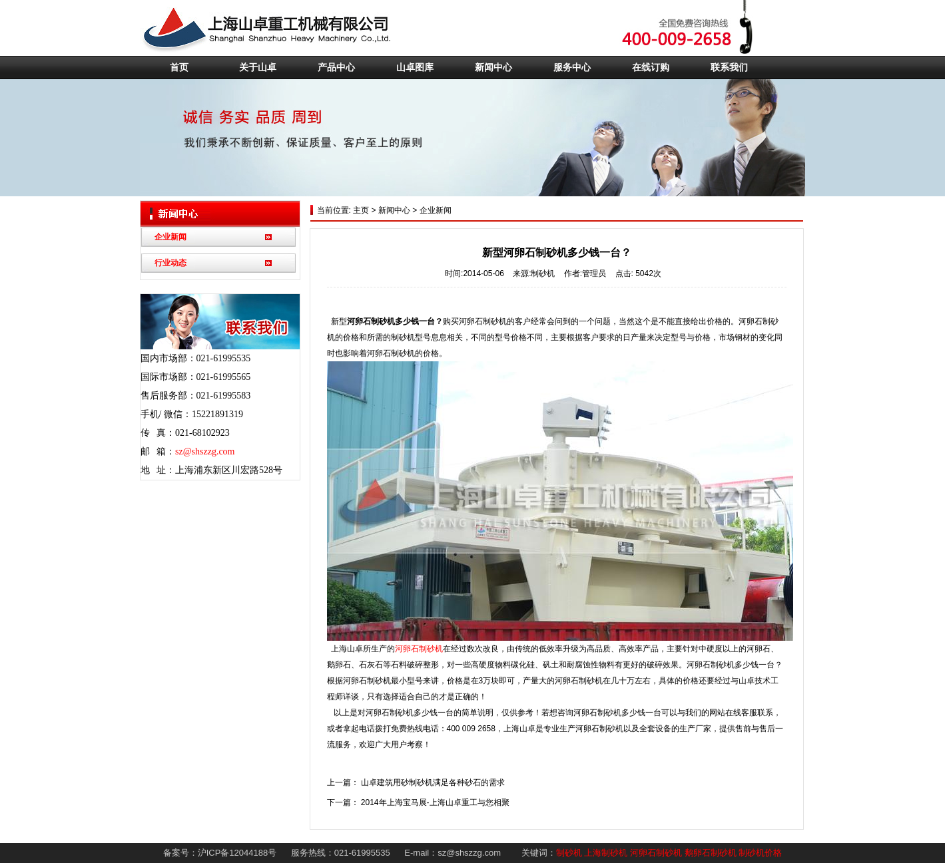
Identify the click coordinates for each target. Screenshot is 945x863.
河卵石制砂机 (419, 648)
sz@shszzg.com (204, 451)
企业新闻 (170, 237)
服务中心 (572, 68)
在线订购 (650, 68)
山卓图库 (415, 68)
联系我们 (729, 68)
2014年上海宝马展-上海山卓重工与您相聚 (435, 802)
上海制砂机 (605, 853)
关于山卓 (257, 68)
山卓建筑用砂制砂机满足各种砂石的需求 (433, 782)
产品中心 (336, 68)
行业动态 (170, 262)
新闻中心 (493, 68)
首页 (179, 68)
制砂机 (569, 853)
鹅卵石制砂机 (711, 853)
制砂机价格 (760, 853)
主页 (360, 210)
